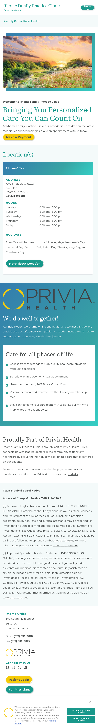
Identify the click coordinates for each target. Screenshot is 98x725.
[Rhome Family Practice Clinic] (34, 8)
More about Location (24, 263)
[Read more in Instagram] (14, 667)
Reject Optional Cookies (81, 719)
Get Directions (15, 195)
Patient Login (19, 679)
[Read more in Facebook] (8, 667)
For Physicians (19, 689)
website (73, 474)
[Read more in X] (20, 667)
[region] (49, 710)
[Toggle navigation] (87, 7)
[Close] (90, 702)
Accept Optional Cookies (81, 711)
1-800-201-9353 (63, 540)
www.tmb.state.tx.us (65, 545)
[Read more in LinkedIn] (26, 667)
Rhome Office (15, 168)
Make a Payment (18, 137)
